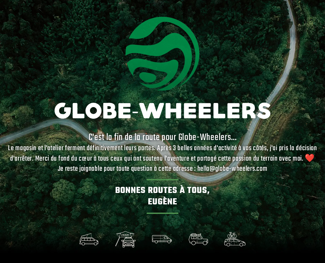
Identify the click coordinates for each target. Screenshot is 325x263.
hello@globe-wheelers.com (232, 169)
